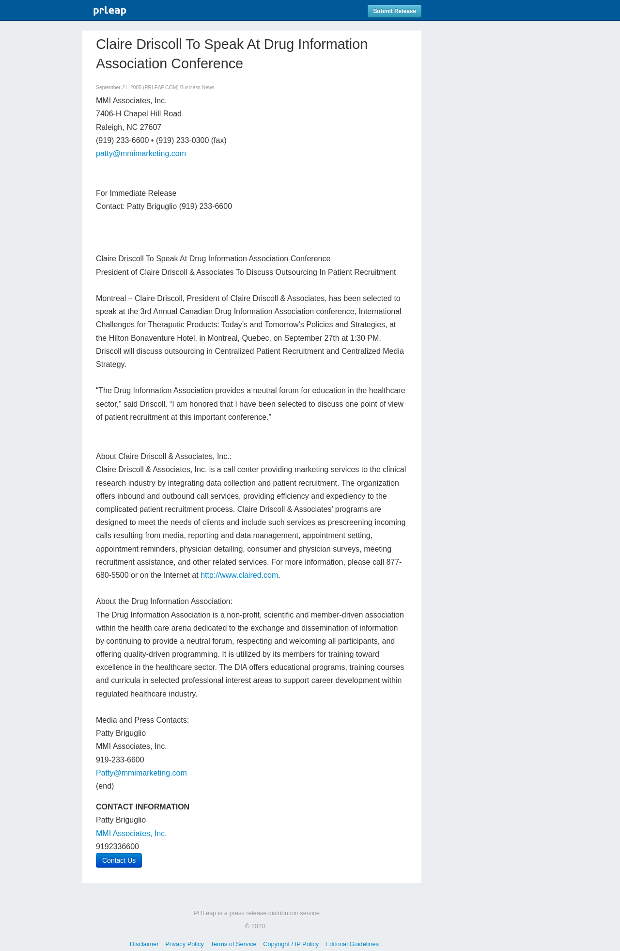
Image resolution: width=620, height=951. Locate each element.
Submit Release (394, 11)
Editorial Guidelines (352, 944)
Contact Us (119, 860)
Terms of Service (233, 944)
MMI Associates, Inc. (131, 833)
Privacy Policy (184, 944)
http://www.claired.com (239, 575)
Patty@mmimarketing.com (141, 773)
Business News (197, 87)
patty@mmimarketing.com (141, 153)
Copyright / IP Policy (291, 944)
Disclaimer (144, 944)
